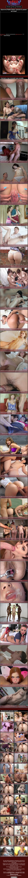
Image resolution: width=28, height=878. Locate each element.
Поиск (13, 6)
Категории (9, 6)
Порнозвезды (18, 6)
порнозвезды (7, 35)
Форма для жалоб (14, 874)
